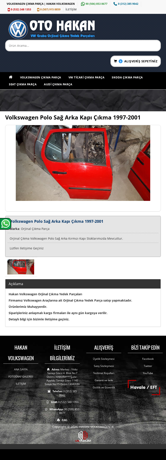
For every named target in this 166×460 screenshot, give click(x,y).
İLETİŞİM (71, 9)
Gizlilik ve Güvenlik (104, 387)
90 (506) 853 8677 (93, 4)
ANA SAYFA (21, 369)
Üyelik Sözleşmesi (104, 359)
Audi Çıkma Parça (58, 84)
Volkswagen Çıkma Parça (40, 77)
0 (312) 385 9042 (125, 4)
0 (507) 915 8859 (48, 9)
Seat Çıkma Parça (23, 84)
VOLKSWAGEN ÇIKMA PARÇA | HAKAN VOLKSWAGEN (41, 4)
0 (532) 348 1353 (19, 9)
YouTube (148, 373)
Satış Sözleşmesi (104, 366)
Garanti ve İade (104, 380)
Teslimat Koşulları (103, 373)
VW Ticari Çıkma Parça (87, 77)
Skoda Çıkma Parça (127, 77)
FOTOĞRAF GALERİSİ (20, 376)
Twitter (148, 366)
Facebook (148, 359)
